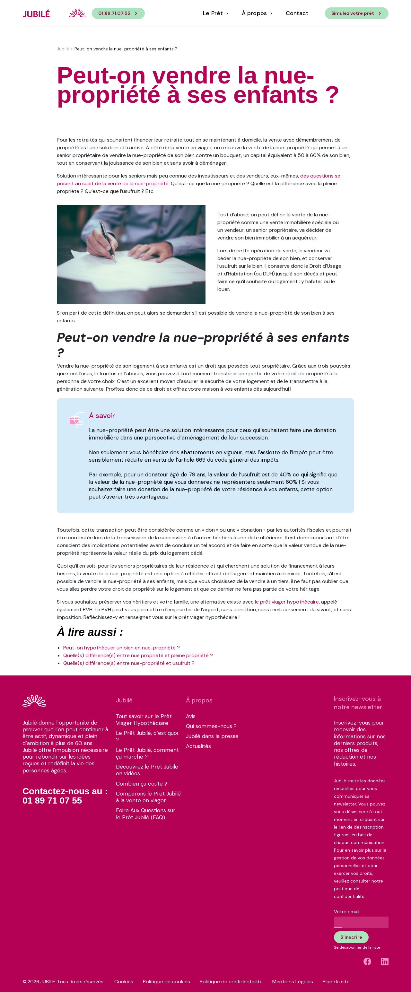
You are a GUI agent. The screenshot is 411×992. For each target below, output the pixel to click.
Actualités (198, 746)
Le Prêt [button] (213, 13)
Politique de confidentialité (231, 981)
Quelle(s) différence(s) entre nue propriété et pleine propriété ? (138, 655)
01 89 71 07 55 (52, 800)
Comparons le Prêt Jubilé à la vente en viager (148, 797)
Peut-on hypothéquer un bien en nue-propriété (119, 647)
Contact (297, 13)
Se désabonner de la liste (357, 947)
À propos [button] (255, 13)
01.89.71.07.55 (114, 13)
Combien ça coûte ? (141, 783)
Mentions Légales (292, 981)
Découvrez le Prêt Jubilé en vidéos (147, 770)
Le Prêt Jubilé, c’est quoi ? (147, 736)
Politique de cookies (166, 981)
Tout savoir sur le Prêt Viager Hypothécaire (144, 720)
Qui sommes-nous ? (211, 726)
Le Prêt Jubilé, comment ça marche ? (147, 753)
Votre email (346, 912)
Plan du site (336, 981)
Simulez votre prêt (352, 13)
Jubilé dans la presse (212, 736)
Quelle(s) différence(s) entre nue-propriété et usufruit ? (129, 663)
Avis (191, 716)
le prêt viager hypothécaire (287, 601)
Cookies (123, 981)
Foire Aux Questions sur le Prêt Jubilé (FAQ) (145, 814)
